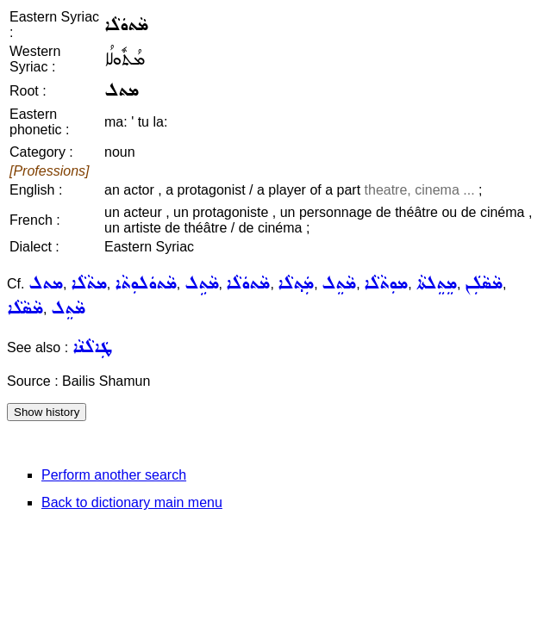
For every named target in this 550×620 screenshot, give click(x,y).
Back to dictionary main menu (131, 502)
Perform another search (113, 475)
